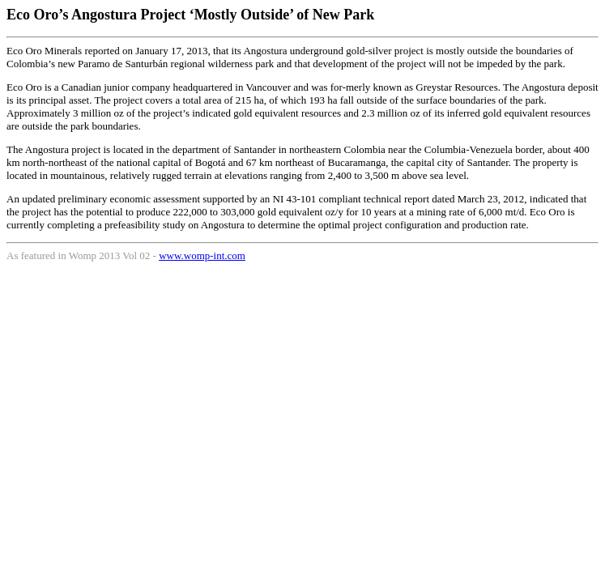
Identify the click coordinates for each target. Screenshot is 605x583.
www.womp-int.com (202, 255)
